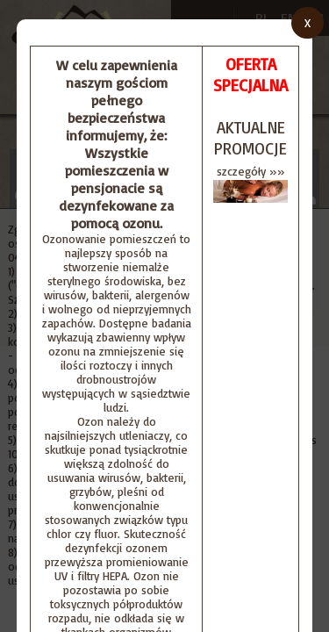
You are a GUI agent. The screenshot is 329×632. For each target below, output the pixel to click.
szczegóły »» (251, 171)
